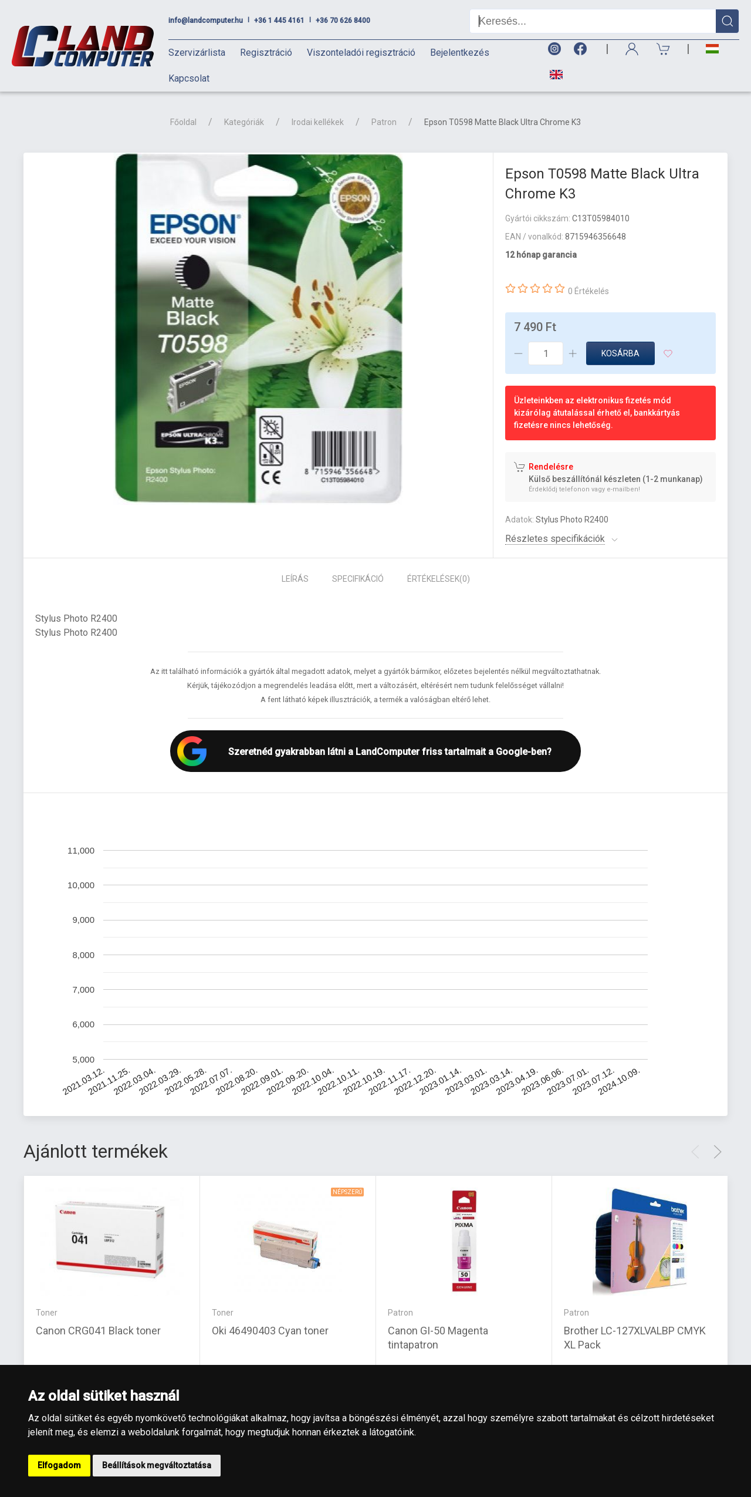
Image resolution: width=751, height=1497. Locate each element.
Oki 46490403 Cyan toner (270, 1330)
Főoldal (183, 122)
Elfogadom (59, 1465)
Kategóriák (244, 122)
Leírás (295, 579)
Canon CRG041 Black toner (98, 1330)
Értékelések (438, 579)
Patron (384, 122)
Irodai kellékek (318, 122)
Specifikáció (358, 579)
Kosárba (620, 353)
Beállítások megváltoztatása (156, 1465)
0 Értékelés (588, 291)
